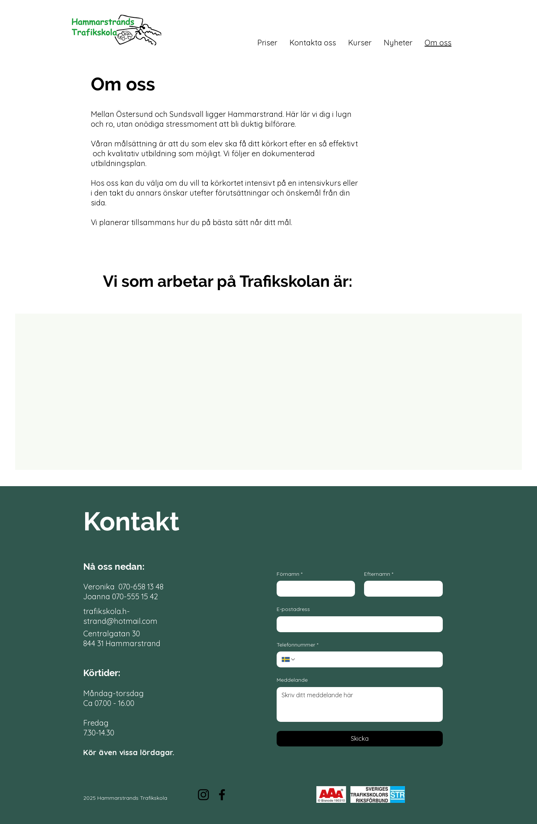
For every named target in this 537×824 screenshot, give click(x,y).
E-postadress (293, 609)
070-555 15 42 (135, 596)
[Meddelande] (359, 704)
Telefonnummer (297, 645)
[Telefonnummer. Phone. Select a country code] (289, 659)
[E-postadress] (357, 624)
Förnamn (289, 574)
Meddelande (292, 679)
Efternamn (378, 574)
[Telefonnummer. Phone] (367, 659)
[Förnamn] (313, 588)
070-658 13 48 (140, 586)
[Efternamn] (401, 588)
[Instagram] (203, 794)
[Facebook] (222, 794)
